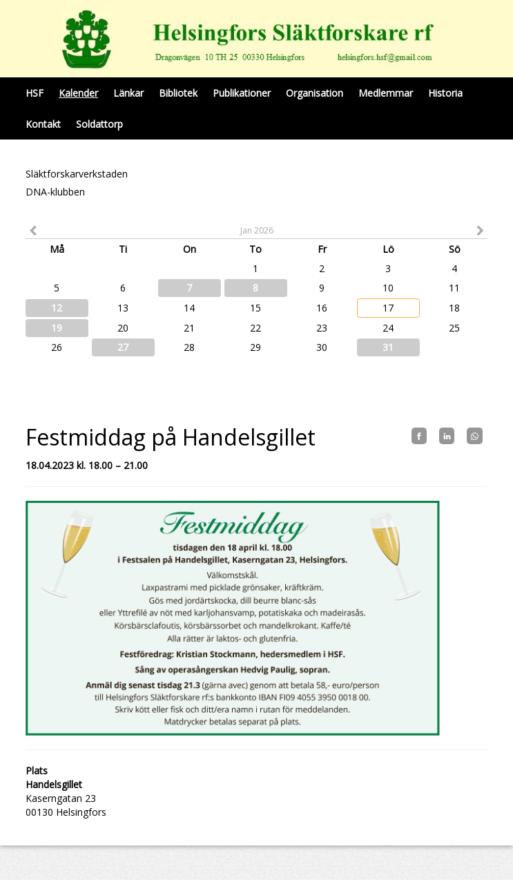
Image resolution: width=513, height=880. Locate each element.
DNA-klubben (55, 191)
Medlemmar (385, 92)
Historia (445, 92)
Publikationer (242, 92)
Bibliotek (178, 92)
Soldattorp (99, 124)
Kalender (78, 92)
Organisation (314, 92)
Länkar (128, 92)
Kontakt (43, 124)
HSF (34, 92)
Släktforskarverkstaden (77, 173)
